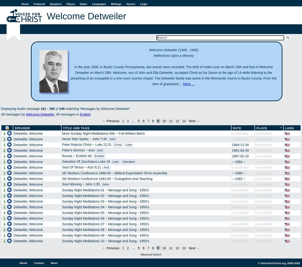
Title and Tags (76, 128)
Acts (100, 150)
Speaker (22, 128)
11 (171, 121)
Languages (99, 4)
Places (71, 4)
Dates (83, 4)
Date (237, 128)
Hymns (130, 4)
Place (261, 128)
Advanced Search (151, 254)
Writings (116, 4)
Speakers (56, 4)
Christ (118, 144)
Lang (289, 128)
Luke (129, 144)
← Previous (110, 121)
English (85, 114)
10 (164, 121)
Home (25, 4)
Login (143, 4)
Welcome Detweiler (40, 114)
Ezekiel (99, 156)
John (112, 139)
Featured (39, 4)
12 (177, 121)
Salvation (128, 161)
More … (189, 84)
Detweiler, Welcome (28, 133)
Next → (194, 121)
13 (184, 121)
